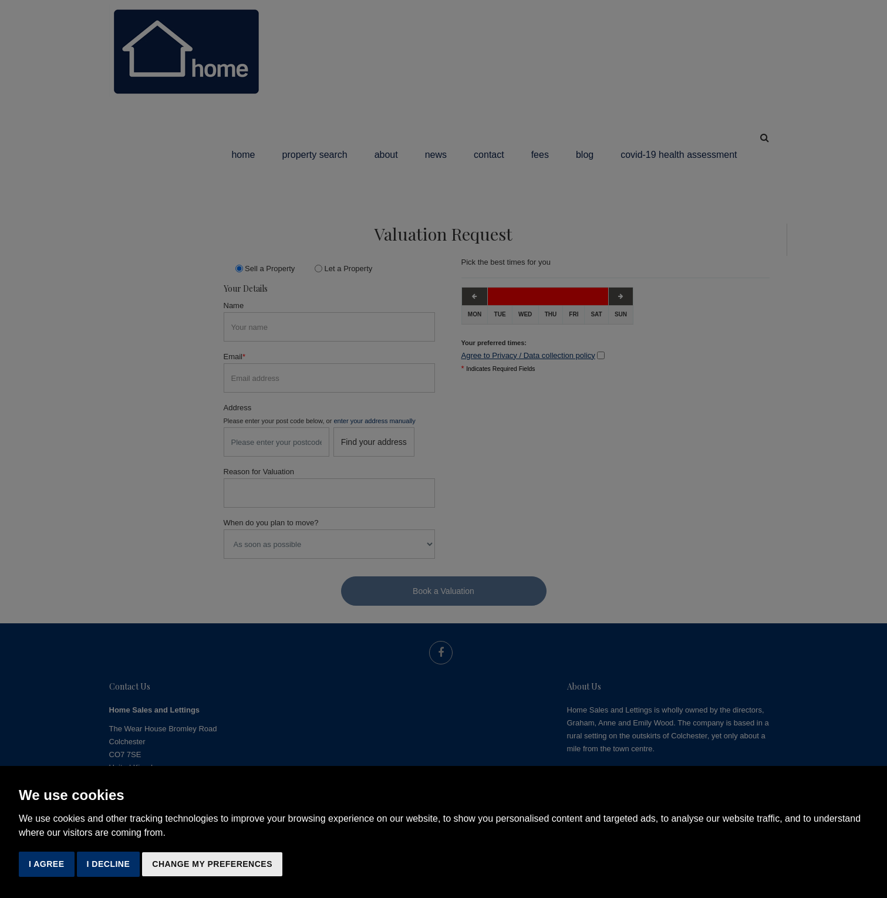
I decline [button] (108, 864)
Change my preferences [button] (212, 864)
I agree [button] (47, 864)
